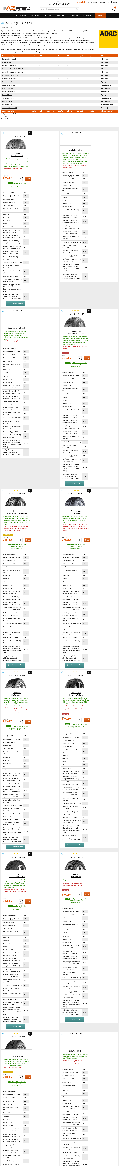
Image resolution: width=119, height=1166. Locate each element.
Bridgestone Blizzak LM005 (10, 75)
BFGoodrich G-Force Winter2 (11, 82)
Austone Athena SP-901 (9, 108)
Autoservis (88, 16)
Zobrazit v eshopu (43, 245)
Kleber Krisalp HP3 (8, 88)
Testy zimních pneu (48, 1121)
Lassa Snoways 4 (7, 104)
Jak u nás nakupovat (87, 1132)
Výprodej (101, 16)
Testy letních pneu (48, 1118)
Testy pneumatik (92, 2)
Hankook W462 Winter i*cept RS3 (12, 72)
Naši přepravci (85, 1130)
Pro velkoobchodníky (87, 1125)
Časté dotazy (84, 1123)
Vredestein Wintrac (8, 98)
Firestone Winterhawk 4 (9, 78)
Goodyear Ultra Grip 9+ (9, 65)
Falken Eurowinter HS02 (9, 91)
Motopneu (34, 16)
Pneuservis (73, 16)
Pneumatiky (18, 16)
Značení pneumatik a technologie (14, 1125)
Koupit (26, 180)
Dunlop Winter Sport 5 (9, 59)
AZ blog (5, 1118)
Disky (46, 16)
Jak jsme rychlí (85, 1128)
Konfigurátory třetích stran (11, 1130)
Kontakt (102, 2)
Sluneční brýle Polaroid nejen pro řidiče (15, 1132)
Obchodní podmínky (86, 1121)
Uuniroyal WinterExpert (9, 101)
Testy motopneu (47, 1125)
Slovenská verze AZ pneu (88, 1135)
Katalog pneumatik (9, 1121)
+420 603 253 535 (61, 4)
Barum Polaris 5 (7, 95)
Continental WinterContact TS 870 (12, 69)
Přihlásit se (112, 2)
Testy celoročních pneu (49, 1123)
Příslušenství (60, 16)
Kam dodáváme (85, 1139)
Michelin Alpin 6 (7, 62)
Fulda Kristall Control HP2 (10, 85)
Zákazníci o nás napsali (88, 1137)
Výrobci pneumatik (9, 1128)
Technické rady (8, 1123)
